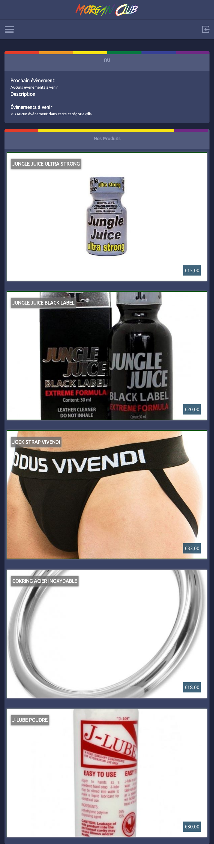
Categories (9, 29)
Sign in (206, 29)
